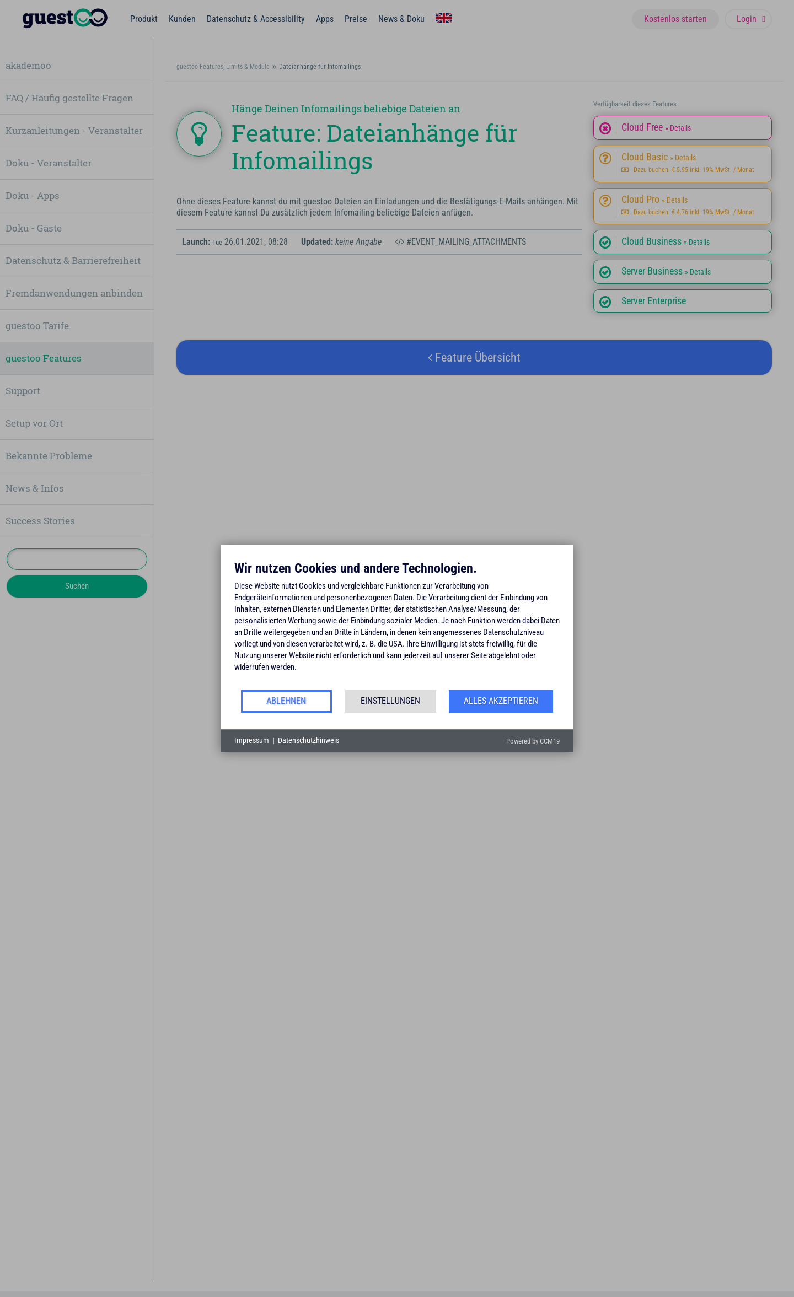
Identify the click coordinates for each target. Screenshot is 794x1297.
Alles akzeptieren (501, 701)
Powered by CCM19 (533, 741)
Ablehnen (286, 701)
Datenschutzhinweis (308, 740)
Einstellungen (390, 701)
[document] (397, 624)
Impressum (251, 740)
